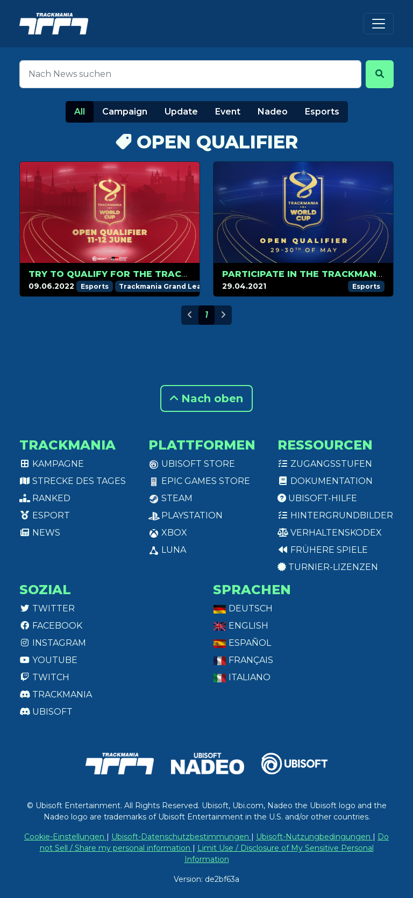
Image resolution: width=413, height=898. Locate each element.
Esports (322, 111)
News (39, 533)
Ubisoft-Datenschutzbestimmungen (181, 837)
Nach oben (206, 398)
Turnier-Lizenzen (327, 567)
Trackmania (55, 694)
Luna (167, 550)
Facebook (50, 626)
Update (181, 111)
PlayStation (185, 515)
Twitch (44, 677)
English (240, 626)
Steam (170, 498)
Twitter (47, 608)
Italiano (241, 677)
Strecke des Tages (72, 481)
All (79, 111)
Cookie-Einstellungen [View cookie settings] (65, 837)
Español (242, 643)
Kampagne (51, 464)
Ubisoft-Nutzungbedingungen (314, 837)
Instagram (52, 643)
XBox (167, 533)
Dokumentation (325, 481)
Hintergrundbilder (335, 515)
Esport (44, 515)
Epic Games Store (199, 481)
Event (227, 111)
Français (243, 660)
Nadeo (273, 111)
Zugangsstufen (324, 464)
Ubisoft (46, 712)
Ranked (44, 498)
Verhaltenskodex (329, 533)
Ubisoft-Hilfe (317, 498)
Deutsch (243, 608)
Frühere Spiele (322, 550)
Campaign (124, 111)
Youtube (48, 660)
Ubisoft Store (191, 464)
